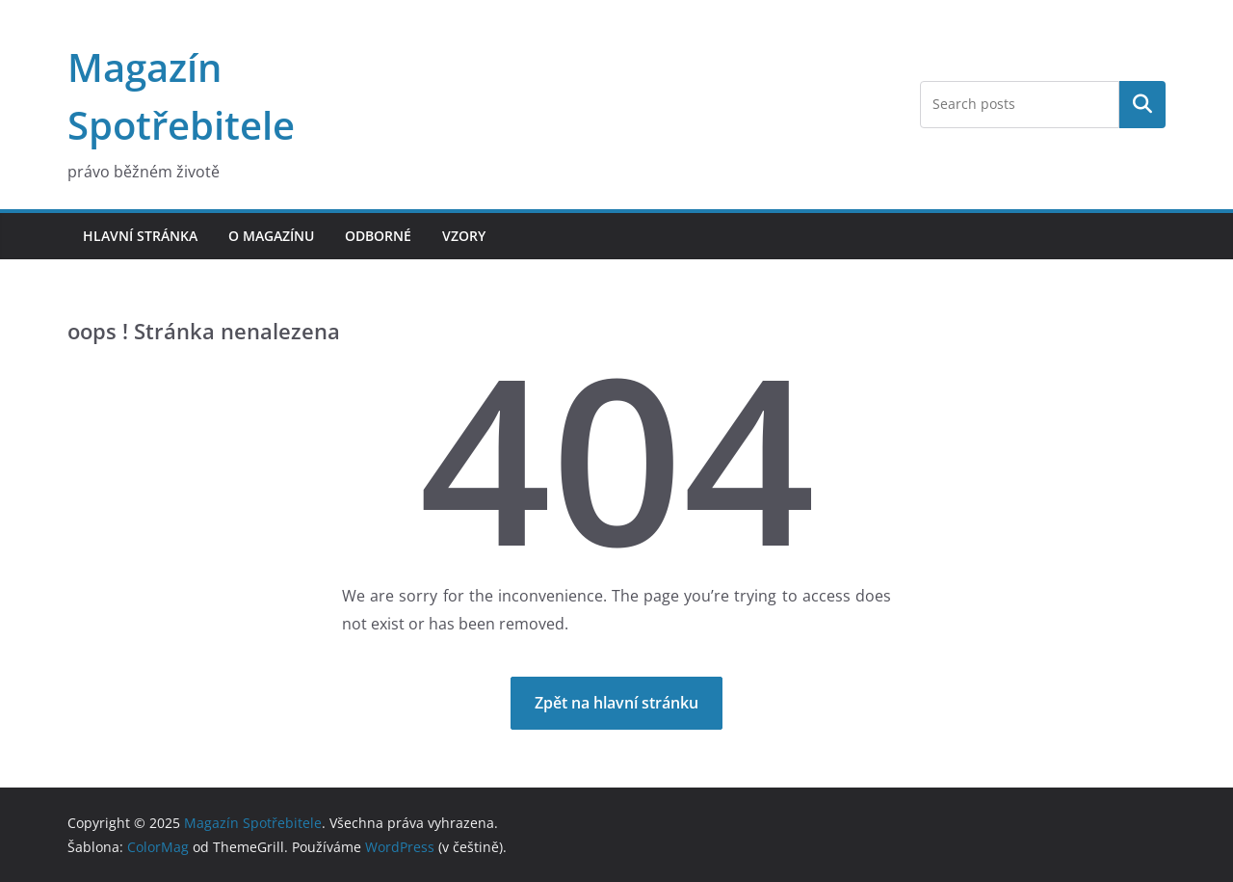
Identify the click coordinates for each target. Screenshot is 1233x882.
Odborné (378, 236)
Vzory (463, 236)
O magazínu (271, 236)
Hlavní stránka (140, 236)
